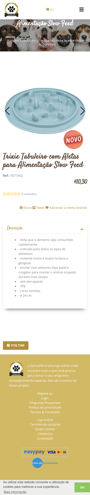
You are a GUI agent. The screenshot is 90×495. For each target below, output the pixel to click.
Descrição (45, 228)
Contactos (45, 434)
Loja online (45, 420)
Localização (45, 438)
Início (10, 36)
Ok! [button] (82, 487)
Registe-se (45, 393)
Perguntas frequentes (45, 403)
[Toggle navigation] (81, 9)
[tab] (45, 228)
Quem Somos (45, 429)
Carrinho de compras (45, 424)
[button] (7, 111)
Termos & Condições (45, 412)
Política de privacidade (45, 407)
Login (45, 398)
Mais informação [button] (15, 492)
